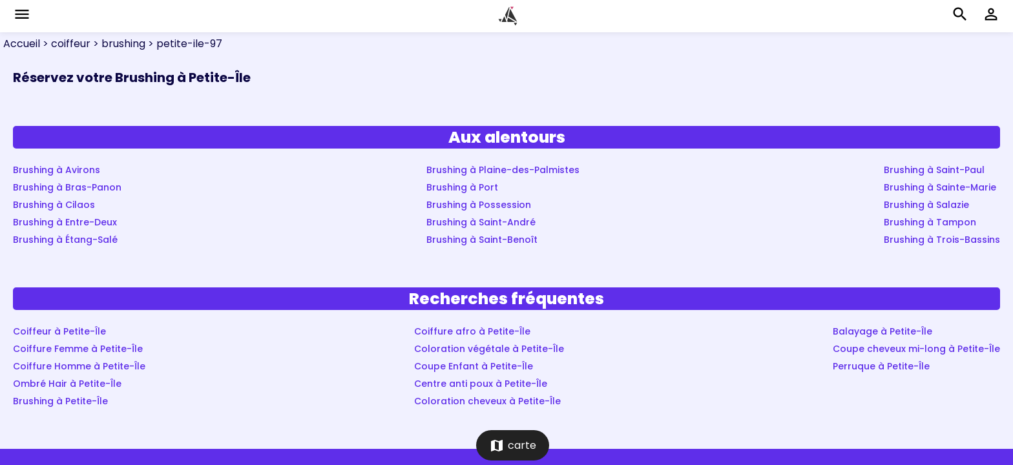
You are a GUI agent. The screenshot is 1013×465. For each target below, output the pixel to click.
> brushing (117, 43)
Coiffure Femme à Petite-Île (78, 348)
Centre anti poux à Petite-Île (480, 383)
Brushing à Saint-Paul (934, 169)
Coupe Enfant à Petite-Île (473, 366)
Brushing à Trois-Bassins (942, 239)
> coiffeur (65, 43)
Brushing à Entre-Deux (65, 222)
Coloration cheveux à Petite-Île (487, 401)
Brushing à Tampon (930, 222)
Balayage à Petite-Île (882, 331)
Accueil (21, 43)
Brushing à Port (462, 187)
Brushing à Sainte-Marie (940, 187)
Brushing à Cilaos (54, 204)
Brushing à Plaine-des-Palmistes (503, 169)
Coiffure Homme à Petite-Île (79, 366)
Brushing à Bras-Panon (67, 187)
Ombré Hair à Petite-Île (67, 383)
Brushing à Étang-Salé (65, 239)
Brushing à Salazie (926, 204)
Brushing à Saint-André (481, 222)
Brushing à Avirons (56, 169)
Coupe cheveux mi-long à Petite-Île (916, 348)
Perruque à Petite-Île (881, 366)
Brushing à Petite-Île (60, 401)
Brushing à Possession (478, 204)
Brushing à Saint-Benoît (482, 239)
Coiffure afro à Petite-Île (472, 331)
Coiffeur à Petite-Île (59, 331)
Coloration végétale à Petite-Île (489, 348)
